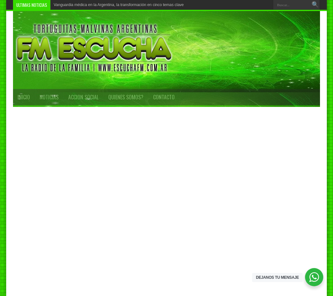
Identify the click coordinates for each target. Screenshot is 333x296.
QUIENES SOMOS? (125, 97)
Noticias (49, 97)
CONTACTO (164, 97)
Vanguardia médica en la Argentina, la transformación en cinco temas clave (119, 5)
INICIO (24, 97)
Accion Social (83, 97)
